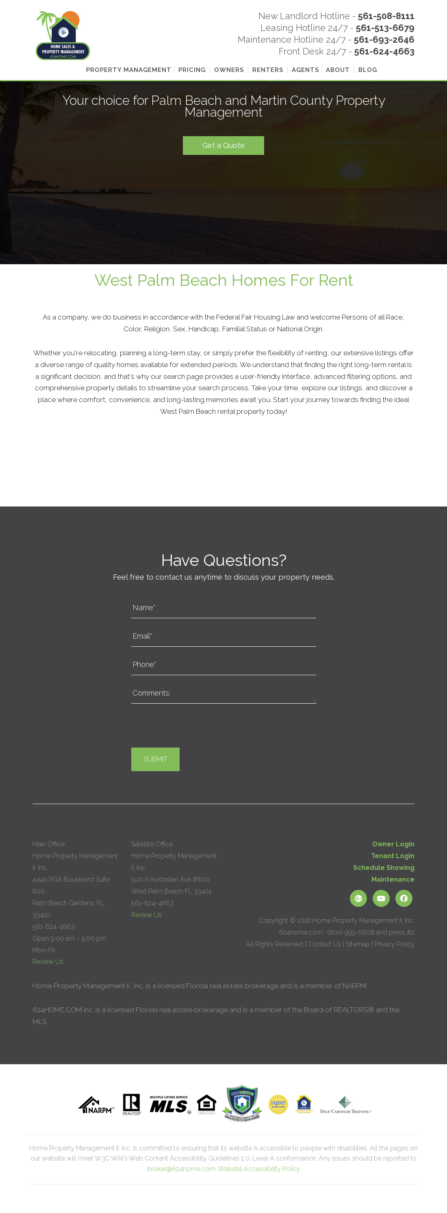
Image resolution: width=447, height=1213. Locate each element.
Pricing (192, 70)
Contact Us (324, 944)
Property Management (128, 70)
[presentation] (193, 727)
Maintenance (392, 879)
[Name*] (223, 608)
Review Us (48, 961)
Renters (267, 70)
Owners (229, 70)
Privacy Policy (394, 944)
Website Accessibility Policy (259, 1169)
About (338, 70)
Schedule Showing (383, 868)
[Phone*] (223, 665)
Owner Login (393, 844)
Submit (155, 759)
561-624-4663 (384, 51)
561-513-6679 (385, 27)
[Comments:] (223, 693)
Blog (367, 70)
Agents (305, 70)
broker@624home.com (181, 1169)
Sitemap (358, 944)
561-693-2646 (384, 39)
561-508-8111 (386, 16)
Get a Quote (223, 145)
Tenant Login (392, 856)
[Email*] (223, 636)
